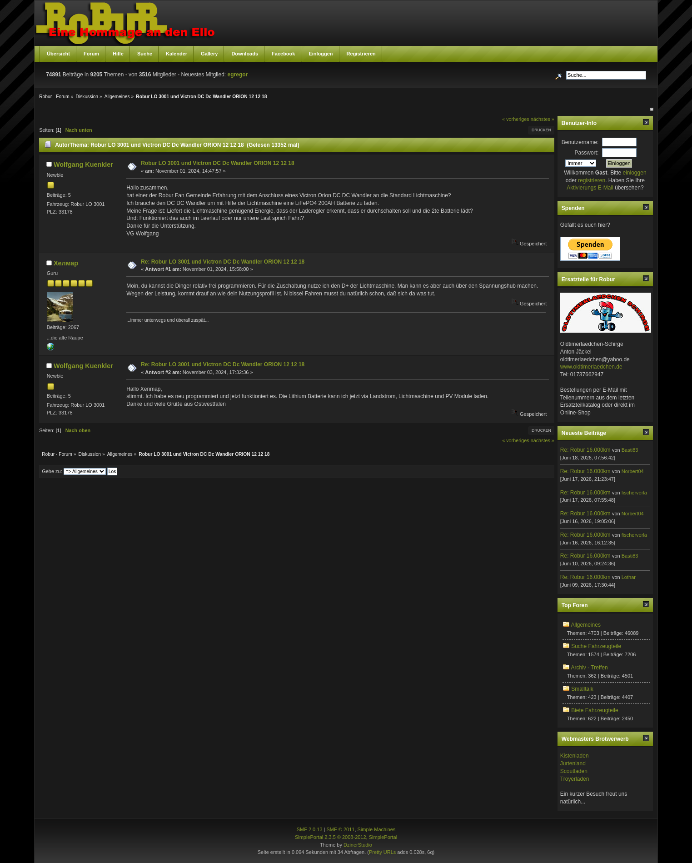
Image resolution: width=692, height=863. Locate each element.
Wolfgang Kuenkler (83, 164)
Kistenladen (574, 756)
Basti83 (630, 450)
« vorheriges (515, 119)
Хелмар (66, 263)
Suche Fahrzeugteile (596, 646)
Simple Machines (377, 829)
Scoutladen (573, 771)
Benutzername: (580, 142)
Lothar (629, 577)
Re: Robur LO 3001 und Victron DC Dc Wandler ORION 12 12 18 (222, 262)
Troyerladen (574, 779)
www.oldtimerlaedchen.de (591, 367)
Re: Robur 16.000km (585, 450)
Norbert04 (633, 471)
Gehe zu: (52, 471)
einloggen (635, 173)
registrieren (591, 180)
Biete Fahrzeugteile (594, 710)
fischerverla (634, 492)
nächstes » (542, 119)
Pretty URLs (382, 852)
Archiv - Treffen (589, 667)
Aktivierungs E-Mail (590, 188)
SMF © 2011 (341, 829)
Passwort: (587, 153)
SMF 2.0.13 (310, 829)
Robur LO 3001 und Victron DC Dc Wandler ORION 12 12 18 (217, 163)
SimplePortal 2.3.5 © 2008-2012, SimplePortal (346, 837)
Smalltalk (582, 689)
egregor (238, 74)
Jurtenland (573, 763)
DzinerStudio (358, 845)
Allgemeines (586, 625)
